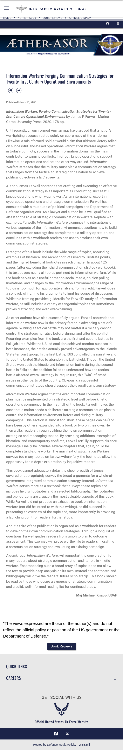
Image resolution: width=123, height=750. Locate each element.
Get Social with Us (62, 697)
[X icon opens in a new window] (67, 734)
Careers (13, 678)
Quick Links (16, 666)
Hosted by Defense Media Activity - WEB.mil (61, 744)
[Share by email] (18, 90)
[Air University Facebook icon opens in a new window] (56, 734)
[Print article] (10, 90)
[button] (6, 9)
